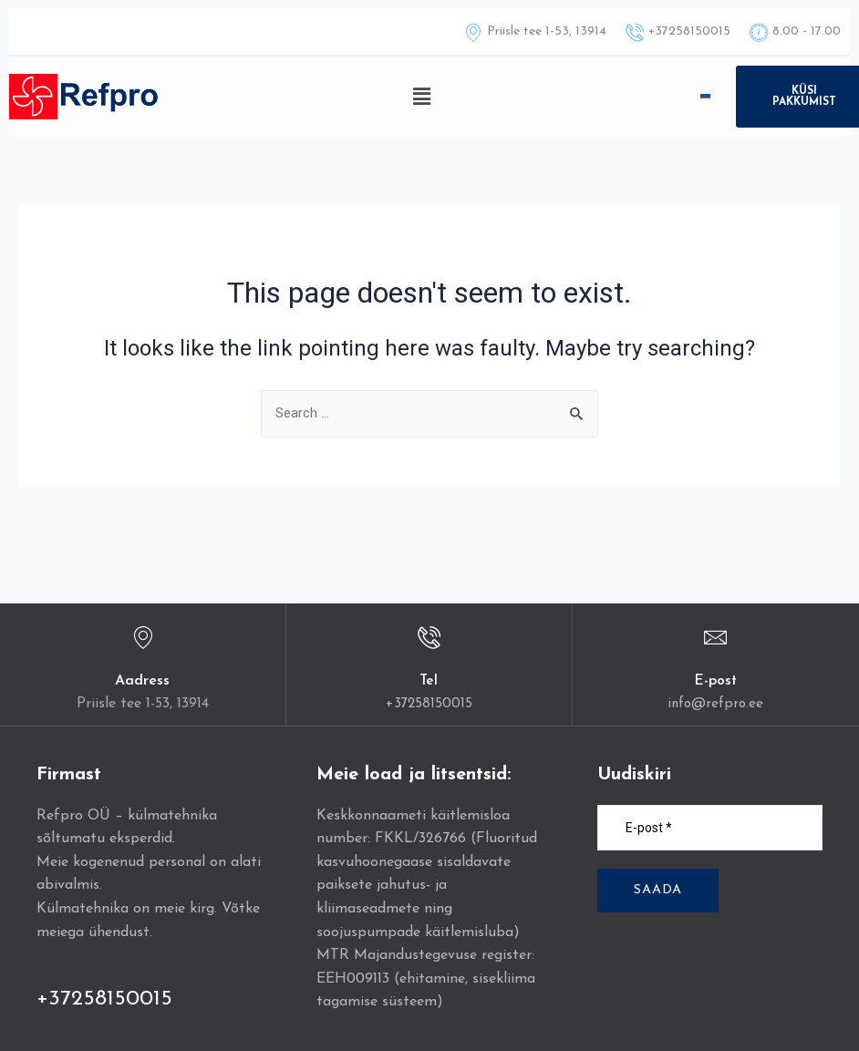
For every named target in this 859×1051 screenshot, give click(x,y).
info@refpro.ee (715, 703)
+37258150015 (429, 703)
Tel (429, 681)
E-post (716, 681)
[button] (421, 96)
